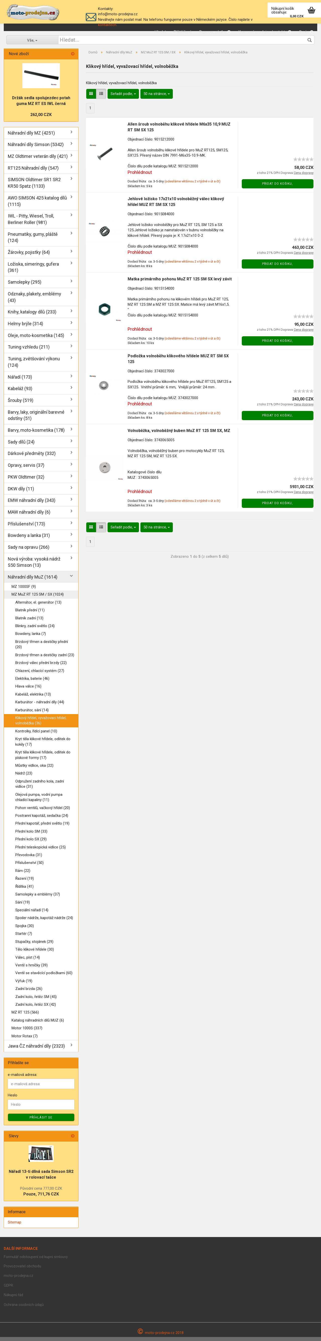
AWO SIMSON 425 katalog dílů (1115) (37, 205)
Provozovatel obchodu (22, 1270)
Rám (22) (22, 874)
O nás (306, 32)
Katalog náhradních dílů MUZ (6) (38, 1024)
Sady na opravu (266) (28, 551)
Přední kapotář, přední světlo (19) (42, 827)
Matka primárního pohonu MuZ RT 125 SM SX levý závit (180, 283)
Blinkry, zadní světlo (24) (35, 630)
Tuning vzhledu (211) (29, 351)
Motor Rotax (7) (25, 1040)
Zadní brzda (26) (28, 992)
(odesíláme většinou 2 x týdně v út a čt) (192, 185)
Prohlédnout (140, 176)
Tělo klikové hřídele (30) (34, 953)
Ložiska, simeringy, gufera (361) (33, 271)
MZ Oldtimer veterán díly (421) (38, 160)
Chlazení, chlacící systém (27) (39, 675)
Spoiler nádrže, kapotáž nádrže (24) (44, 922)
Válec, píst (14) (27, 961)
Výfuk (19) (23, 985)
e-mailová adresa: (22, 1078)
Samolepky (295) (24, 286)
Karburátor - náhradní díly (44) (39, 706)
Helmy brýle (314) (25, 327)
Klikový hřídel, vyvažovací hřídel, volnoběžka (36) (40, 724)
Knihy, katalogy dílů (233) (32, 315)
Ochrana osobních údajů (24, 1308)
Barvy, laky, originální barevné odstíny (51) (36, 419)
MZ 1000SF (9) (24, 590)
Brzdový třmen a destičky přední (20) (41, 648)
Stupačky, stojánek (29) (34, 945)
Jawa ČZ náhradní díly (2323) (36, 1050)
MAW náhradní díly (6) (29, 516)
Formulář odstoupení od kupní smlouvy (36, 1261)
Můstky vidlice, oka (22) (34, 769)
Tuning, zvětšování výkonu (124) (34, 366)
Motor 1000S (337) (27, 1032)
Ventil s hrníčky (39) (31, 969)
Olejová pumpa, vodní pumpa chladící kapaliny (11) (38, 801)
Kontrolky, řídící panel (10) (36, 735)
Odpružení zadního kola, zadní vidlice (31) (39, 788)
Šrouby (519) (20, 404)
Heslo (12, 1099)
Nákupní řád (13, 1299)
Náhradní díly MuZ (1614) (32, 581)
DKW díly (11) (21, 492)
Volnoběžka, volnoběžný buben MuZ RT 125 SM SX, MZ (179, 434)
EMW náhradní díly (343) (31, 504)
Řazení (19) (24, 882)
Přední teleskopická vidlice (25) (40, 851)
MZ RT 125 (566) (25, 1016)
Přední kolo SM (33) (31, 835)
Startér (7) (23, 937)
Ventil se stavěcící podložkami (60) (43, 977)
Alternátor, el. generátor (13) (38, 606)
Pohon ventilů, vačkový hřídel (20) (42, 812)
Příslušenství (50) (29, 866)
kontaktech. (107, 25)
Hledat (160, 32)
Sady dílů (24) (21, 446)
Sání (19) (22, 906)
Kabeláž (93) (20, 392)
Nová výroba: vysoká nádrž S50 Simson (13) (34, 566)
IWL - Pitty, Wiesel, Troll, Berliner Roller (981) (31, 223)
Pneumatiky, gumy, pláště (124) (33, 241)
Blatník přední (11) (30, 614)
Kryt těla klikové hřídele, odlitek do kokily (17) (42, 745)
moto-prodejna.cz (18, 1279)
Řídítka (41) (24, 890)
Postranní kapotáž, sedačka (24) (41, 819)
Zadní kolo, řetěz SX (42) (35, 1008)
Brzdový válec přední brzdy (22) (41, 666)
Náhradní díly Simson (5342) (36, 148)
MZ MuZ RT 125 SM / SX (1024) (38, 598)
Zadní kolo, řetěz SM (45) (36, 1000)
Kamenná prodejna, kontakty (264, 32)
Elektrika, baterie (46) (32, 682)
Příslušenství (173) (26, 527)
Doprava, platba (215, 32)
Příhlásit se (41, 1121)
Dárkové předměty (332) (32, 457)
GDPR (8, 1289)
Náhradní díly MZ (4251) (31, 137)
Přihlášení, (183, 32)
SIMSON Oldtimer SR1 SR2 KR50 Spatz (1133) (34, 187)
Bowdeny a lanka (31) (29, 539)
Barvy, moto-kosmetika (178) (36, 434)
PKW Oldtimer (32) (26, 481)
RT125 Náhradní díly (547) (33, 172)
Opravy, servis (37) (26, 469)
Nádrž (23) (23, 777)
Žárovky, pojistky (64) (29, 256)
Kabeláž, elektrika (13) (33, 698)
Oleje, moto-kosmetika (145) (36, 339)
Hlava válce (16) (28, 690)
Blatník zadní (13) (29, 622)
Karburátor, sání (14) (32, 714)
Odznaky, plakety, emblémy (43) (34, 301)
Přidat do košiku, (277, 187)
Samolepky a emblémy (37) (37, 898)
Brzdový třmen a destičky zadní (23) (44, 659)
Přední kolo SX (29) (31, 843)
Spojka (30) (24, 930)
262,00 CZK (41, 118)
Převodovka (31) (28, 859)
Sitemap (14, 1226)
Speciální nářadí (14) (31, 914)
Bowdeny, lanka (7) (30, 637)
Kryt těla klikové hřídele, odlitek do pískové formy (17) (42, 759)
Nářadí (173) (20, 381)
